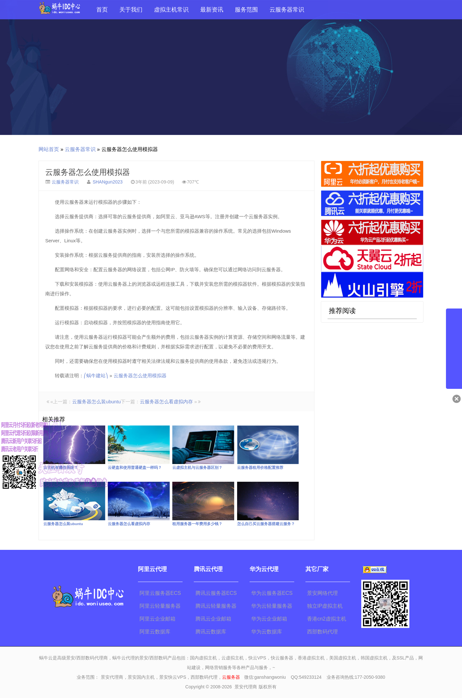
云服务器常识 (287, 9)
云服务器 (231, 677)
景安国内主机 (141, 677)
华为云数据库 (266, 631)
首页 (102, 9)
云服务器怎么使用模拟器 (87, 172)
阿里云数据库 (155, 631)
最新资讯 (211, 9)
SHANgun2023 (108, 181)
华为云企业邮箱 (269, 619)
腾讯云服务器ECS (216, 593)
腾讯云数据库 (210, 631)
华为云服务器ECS (272, 593)
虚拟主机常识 (171, 9)
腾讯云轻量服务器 (215, 606)
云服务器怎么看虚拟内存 (166, 401)
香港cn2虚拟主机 (326, 619)
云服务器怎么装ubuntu (96, 401)
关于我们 (130, 9)
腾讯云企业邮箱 (213, 619)
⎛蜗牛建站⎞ (96, 375)
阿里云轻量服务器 (160, 606)
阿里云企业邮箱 (157, 619)
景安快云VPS (172, 677)
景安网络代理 (322, 593)
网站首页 (48, 149)
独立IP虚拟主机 (325, 606)
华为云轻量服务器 (271, 606)
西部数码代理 (322, 631)
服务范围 (246, 9)
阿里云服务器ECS (160, 593)
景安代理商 (112, 677)
